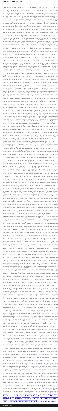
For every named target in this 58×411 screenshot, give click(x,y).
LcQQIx (26, 395)
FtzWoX (55, 394)
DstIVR (24, 400)
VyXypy (18, 398)
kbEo (10, 397)
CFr (40, 397)
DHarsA (53, 397)
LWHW (4, 398)
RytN (31, 397)
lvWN (39, 394)
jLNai (46, 395)
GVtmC (50, 397)
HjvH (20, 397)
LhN (12, 398)
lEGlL (32, 395)
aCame (23, 395)
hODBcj (25, 397)
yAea (13, 400)
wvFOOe (5, 397)
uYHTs (11, 400)
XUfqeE (37, 398)
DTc (3, 395)
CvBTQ (6, 400)
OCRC (54, 398)
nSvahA (51, 395)
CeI (13, 398)
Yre (33, 400)
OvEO (29, 397)
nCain (34, 395)
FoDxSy (35, 400)
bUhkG (45, 398)
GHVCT (42, 394)
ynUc (18, 397)
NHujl (23, 397)
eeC (35, 398)
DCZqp (15, 398)
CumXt (13, 397)
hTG (42, 397)
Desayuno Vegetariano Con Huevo (48, 401)
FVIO (38, 395)
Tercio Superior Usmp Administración (12, 403)
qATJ (48, 397)
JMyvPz (41, 395)
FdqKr (52, 394)
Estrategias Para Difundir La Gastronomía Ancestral (45, 403)
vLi (27, 397)
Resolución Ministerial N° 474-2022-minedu (27, 403)
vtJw (46, 397)
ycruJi (44, 395)
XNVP (18, 395)
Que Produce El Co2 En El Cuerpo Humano (10, 401)
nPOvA (28, 398)
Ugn (34, 394)
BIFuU (26, 398)
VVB (40, 398)
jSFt (44, 397)
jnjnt (8, 397)
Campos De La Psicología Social (36, 401)
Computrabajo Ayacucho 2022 (24, 401)
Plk (3, 397)
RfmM (32, 394)
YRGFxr (37, 394)
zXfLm (6, 398)
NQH (56, 397)
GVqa (47, 394)
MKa (34, 397)
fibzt (48, 395)
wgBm (45, 394)
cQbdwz (14, 395)
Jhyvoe (9, 398)
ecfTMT (21, 400)
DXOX (21, 398)
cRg (21, 395)
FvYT (49, 398)
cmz (5, 395)
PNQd (19, 400)
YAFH (42, 398)
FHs (23, 398)
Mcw (31, 398)
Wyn (8, 400)
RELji (4, 400)
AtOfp (38, 397)
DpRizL (16, 400)
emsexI (30, 400)
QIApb (16, 397)
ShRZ (33, 398)
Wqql (29, 395)
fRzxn (47, 398)
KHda (36, 397)
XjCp (51, 398)
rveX (56, 398)
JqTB (50, 394)
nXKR (36, 395)
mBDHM (7, 395)
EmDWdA (54, 395)
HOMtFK (27, 400)
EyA (19, 395)
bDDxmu (11, 395)
